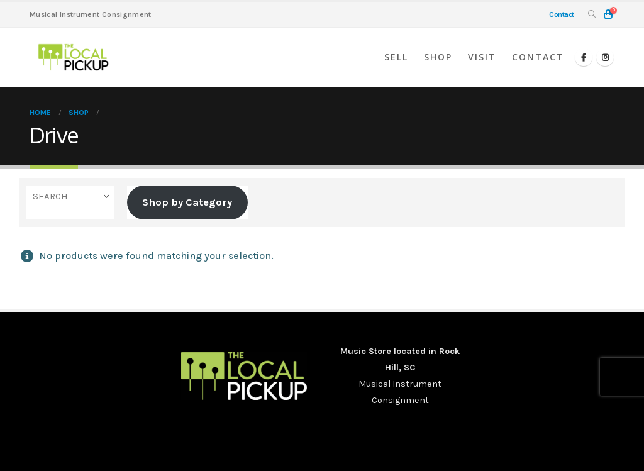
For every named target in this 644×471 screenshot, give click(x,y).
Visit (482, 57)
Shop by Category (187, 202)
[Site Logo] (74, 57)
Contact (538, 57)
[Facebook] (583, 57)
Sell (396, 57)
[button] (592, 15)
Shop (438, 57)
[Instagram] (605, 57)
